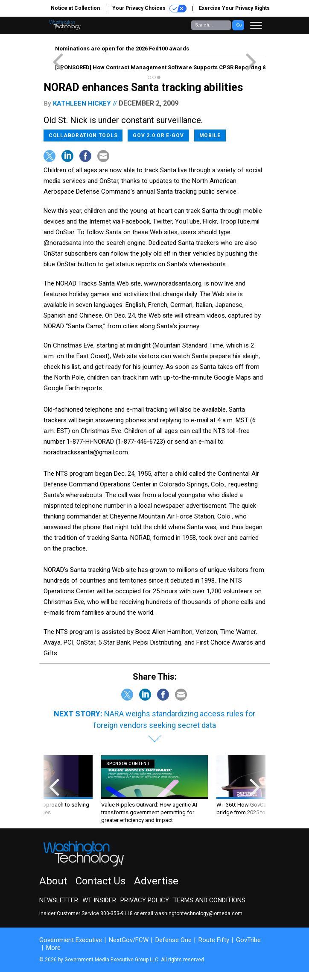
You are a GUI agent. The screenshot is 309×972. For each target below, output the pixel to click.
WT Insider (99, 900)
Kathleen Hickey (82, 103)
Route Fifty (213, 940)
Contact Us (100, 881)
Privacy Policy (144, 900)
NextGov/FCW (129, 940)
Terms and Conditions (209, 900)
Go (239, 25)
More (53, 947)
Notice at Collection (75, 8)
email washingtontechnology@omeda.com (191, 913)
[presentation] (54, 789)
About (53, 881)
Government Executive (70, 940)
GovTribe (248, 940)
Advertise (156, 881)
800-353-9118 (116, 913)
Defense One (173, 940)
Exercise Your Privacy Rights (234, 8)
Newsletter (58, 900)
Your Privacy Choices (149, 8)
